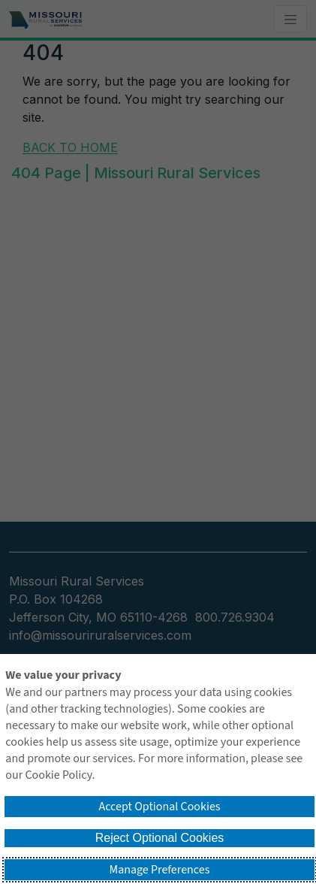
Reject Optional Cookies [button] (159, 837)
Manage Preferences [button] (160, 869)
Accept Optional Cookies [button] (159, 806)
